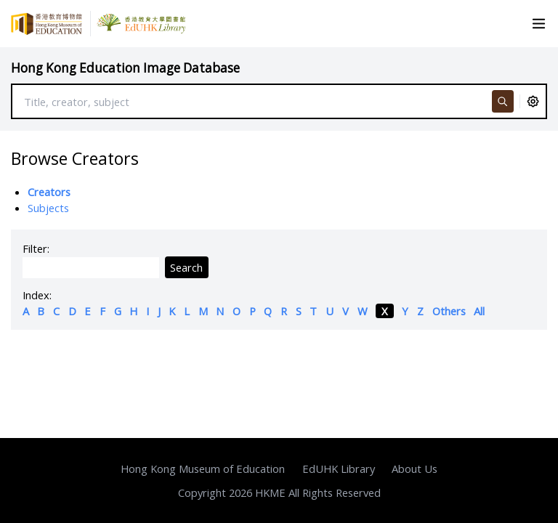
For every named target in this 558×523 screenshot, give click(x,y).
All (479, 311)
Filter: (36, 248)
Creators (49, 192)
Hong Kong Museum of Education (203, 468)
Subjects (48, 207)
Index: (37, 295)
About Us (414, 468)
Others (449, 311)
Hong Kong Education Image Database (125, 68)
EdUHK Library (338, 468)
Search (186, 267)
